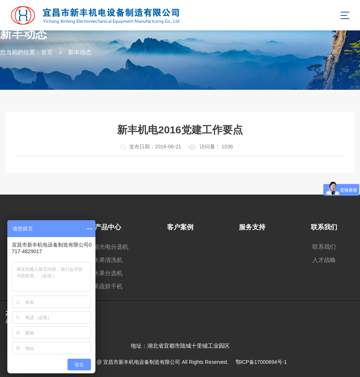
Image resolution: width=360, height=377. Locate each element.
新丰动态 (79, 52)
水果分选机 (108, 273)
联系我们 (324, 227)
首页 (47, 52)
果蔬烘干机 (108, 286)
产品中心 (108, 227)
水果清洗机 (108, 260)
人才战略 (324, 260)
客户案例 (180, 227)
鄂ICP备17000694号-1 (261, 362)
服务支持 (252, 227)
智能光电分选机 (107, 247)
